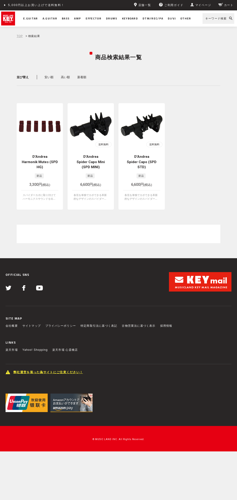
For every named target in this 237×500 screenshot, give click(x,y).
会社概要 (12, 325)
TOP (20, 36)
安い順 (48, 77)
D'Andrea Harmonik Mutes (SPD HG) (40, 162)
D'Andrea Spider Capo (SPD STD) (141, 162)
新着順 (81, 77)
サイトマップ (31, 325)
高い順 (65, 77)
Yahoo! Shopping (35, 349)
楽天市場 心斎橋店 (65, 349)
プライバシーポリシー (60, 325)
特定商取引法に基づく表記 (99, 325)
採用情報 (166, 325)
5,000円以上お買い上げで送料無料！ (36, 5)
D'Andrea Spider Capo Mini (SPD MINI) (91, 162)
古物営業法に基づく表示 (138, 325)
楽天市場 (12, 349)
